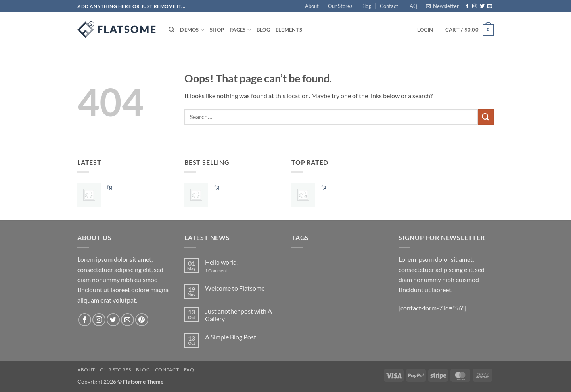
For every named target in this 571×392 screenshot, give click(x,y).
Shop (217, 30)
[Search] (171, 29)
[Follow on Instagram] (474, 6)
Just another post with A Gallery (238, 314)
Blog (366, 6)
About (312, 6)
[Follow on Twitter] (482, 6)
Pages (240, 30)
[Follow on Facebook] (467, 6)
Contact (389, 6)
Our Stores (340, 6)
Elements (289, 30)
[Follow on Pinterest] (141, 319)
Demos (192, 30)
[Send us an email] (489, 6)
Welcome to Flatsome (234, 288)
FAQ (412, 6)
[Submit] (486, 117)
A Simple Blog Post (230, 337)
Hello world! (222, 262)
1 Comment (222, 270)
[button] (442, 6)
